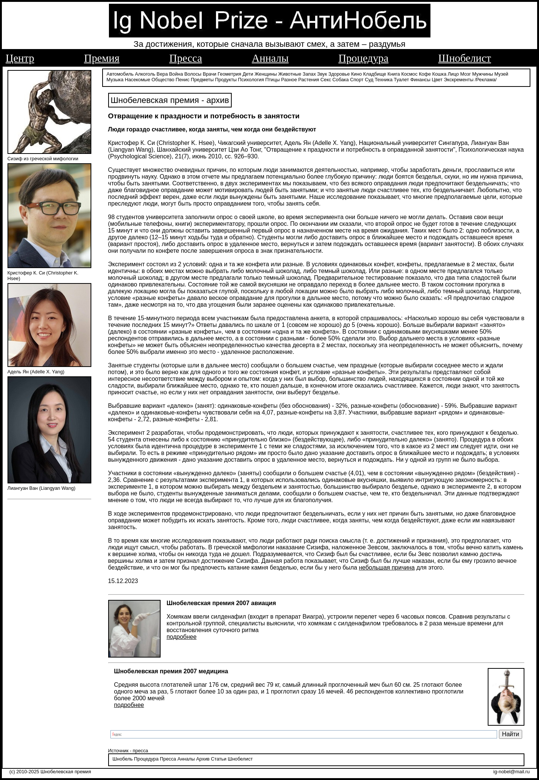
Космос (409, 74)
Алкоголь (145, 74)
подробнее (182, 637)
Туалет (401, 79)
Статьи (218, 759)
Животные (289, 74)
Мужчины (482, 74)
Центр (20, 58)
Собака (340, 79)
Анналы (270, 58)
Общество (163, 79)
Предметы (202, 79)
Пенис (182, 79)
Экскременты (458, 79)
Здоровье (339, 74)
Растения (308, 79)
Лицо (453, 74)
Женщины (266, 74)
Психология (251, 79)
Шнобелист (464, 58)
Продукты (226, 79)
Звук (322, 74)
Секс (325, 79)
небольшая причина (387, 567)
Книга (393, 74)
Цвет (437, 79)
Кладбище (374, 74)
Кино (356, 74)
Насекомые (137, 79)
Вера (162, 74)
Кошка (439, 74)
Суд (369, 79)
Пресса (185, 58)
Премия (101, 58)
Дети (248, 74)
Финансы (420, 79)
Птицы (272, 79)
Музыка (115, 79)
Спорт (356, 79)
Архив (203, 759)
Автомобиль (120, 74)
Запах (309, 74)
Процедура (363, 58)
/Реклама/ (485, 79)
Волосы (192, 74)
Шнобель (123, 759)
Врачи (209, 74)
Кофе (425, 74)
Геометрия (229, 74)
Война (176, 74)
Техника (384, 79)
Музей (501, 74)
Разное (289, 79)
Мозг (465, 74)
